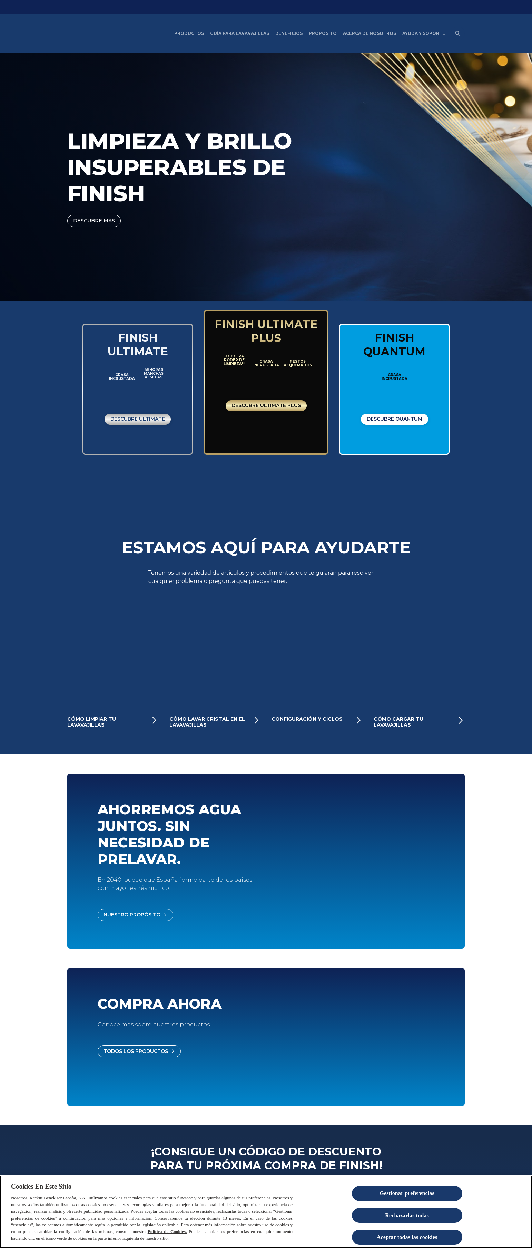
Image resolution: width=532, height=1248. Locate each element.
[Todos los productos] (139, 1051)
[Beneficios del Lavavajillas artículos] (289, 33)
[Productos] (189, 33)
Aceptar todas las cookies (407, 1237)
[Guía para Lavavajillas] (239, 33)
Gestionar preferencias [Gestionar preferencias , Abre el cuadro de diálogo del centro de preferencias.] (407, 1193)
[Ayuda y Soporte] (423, 33)
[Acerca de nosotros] (369, 33)
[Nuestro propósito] (135, 915)
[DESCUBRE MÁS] (94, 221)
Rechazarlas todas (407, 1215)
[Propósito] (322, 33)
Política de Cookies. (167, 1231)
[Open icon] (458, 33)
